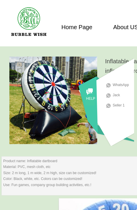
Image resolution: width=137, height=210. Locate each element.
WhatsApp (123, 85)
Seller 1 (121, 105)
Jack (118, 95)
